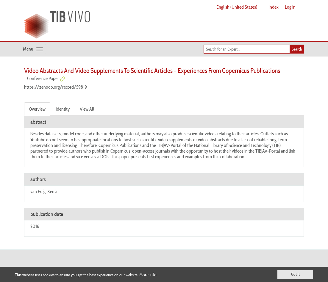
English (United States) (236, 7)
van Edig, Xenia (43, 191)
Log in (290, 7)
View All (87, 109)
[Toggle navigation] (33, 49)
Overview (37, 109)
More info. (148, 275)
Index (273, 7)
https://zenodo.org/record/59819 (55, 87)
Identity (63, 109)
